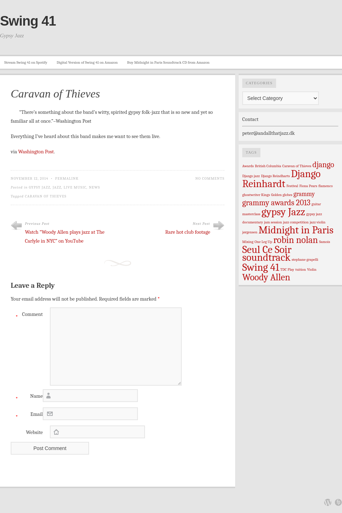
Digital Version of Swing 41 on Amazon (87, 62)
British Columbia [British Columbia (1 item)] (268, 166)
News (94, 187)
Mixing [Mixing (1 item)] (247, 241)
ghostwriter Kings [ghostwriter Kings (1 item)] (256, 194)
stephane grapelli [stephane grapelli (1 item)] (305, 259)
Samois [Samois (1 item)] (324, 241)
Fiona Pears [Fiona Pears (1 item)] (308, 186)
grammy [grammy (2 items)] (304, 193)
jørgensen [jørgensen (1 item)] (249, 232)
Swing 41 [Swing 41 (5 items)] (260, 267)
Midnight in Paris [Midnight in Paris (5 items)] (296, 230)
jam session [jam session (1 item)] (273, 222)
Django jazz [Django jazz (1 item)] (251, 176)
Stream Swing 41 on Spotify (25, 62)
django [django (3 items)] (323, 164)
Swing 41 (28, 21)
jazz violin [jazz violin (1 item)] (317, 222)
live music (75, 187)
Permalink (67, 178)
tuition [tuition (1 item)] (300, 269)
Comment (27, 316)
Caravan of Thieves (46, 196)
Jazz (57, 187)
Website (34, 432)
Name (27, 398)
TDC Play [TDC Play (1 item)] (287, 269)
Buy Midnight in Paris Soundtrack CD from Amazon (168, 62)
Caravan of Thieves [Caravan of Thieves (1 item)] (296, 166)
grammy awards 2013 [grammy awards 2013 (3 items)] (276, 202)
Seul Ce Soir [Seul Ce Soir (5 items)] (266, 249)
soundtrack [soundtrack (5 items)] (266, 257)
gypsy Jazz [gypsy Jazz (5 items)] (283, 212)
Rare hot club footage (187, 232)
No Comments (209, 178)
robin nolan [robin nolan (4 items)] (295, 239)
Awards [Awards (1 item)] (248, 166)
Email (27, 416)
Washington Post (36, 152)
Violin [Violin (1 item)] (311, 269)
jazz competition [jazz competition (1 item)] (296, 222)
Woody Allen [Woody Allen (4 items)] (266, 277)
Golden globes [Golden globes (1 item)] (281, 194)
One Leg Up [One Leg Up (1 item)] (264, 241)
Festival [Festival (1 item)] (292, 186)
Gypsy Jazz (39, 187)
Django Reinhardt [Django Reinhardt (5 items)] (281, 179)
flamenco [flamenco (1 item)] (325, 186)
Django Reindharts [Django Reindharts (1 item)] (275, 176)
